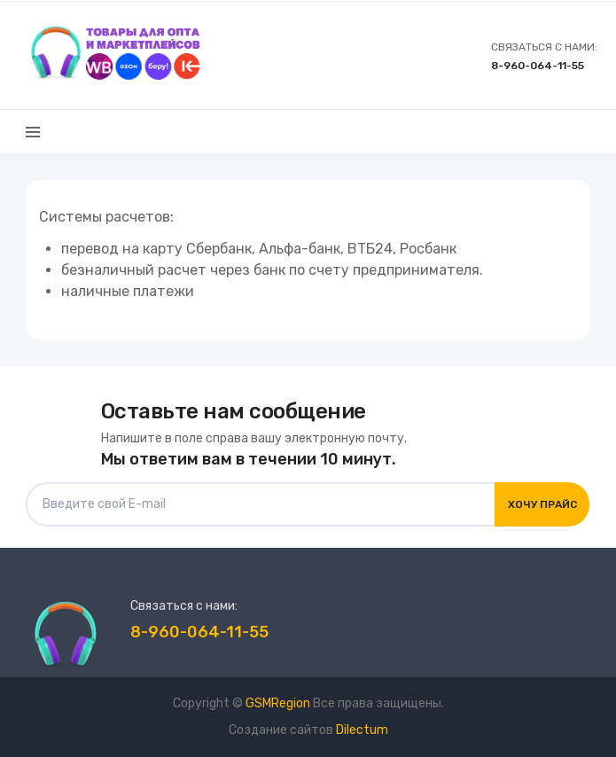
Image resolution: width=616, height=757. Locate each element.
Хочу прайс (542, 504)
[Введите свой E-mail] (260, 504)
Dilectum (362, 729)
